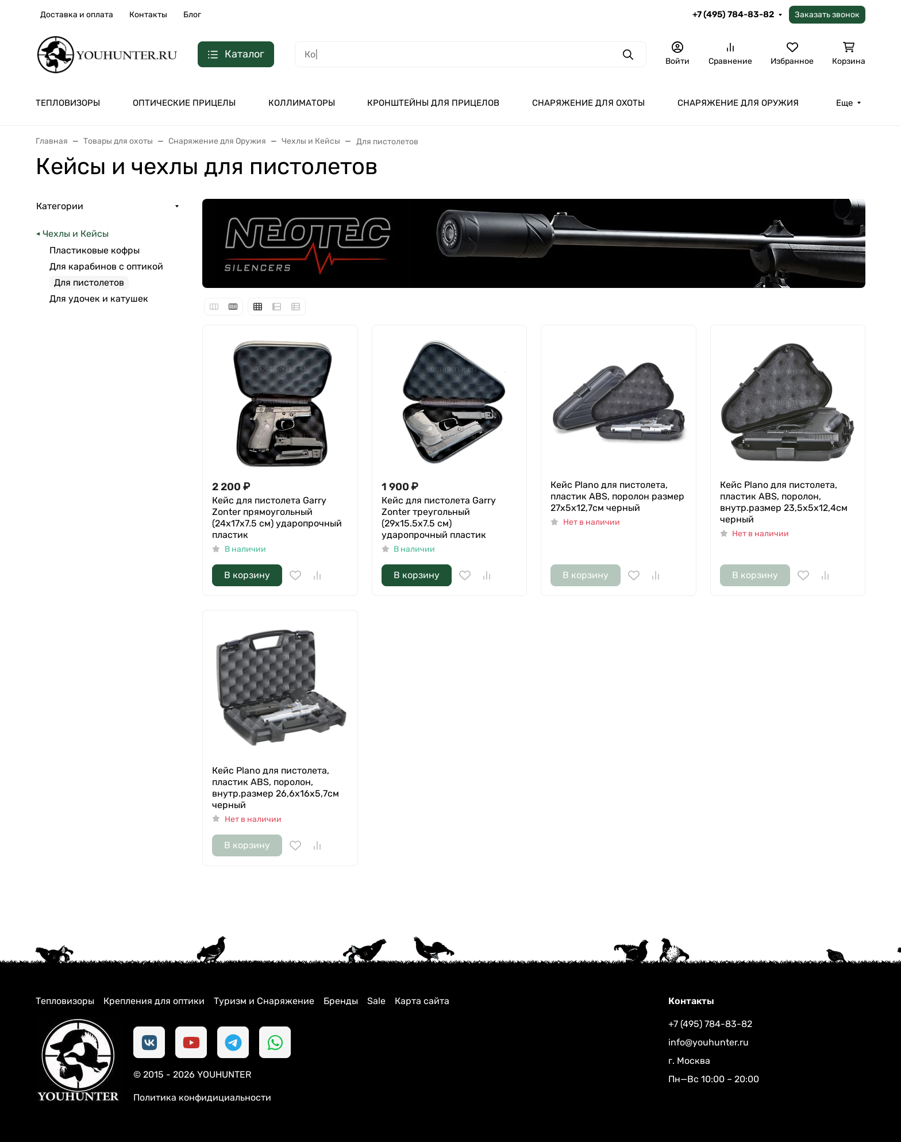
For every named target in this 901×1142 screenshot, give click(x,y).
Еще (844, 103)
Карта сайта (422, 1000)
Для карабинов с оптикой (106, 266)
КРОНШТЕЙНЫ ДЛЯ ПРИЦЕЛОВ (433, 103)
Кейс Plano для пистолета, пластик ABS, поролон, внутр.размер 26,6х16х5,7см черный (275, 787)
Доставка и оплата (76, 15)
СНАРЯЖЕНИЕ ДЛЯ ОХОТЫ (588, 103)
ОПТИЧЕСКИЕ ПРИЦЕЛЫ (184, 103)
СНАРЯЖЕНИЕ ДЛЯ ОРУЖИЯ (738, 103)
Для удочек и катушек (98, 298)
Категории (59, 206)
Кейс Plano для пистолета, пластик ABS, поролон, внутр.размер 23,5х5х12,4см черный (784, 502)
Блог (192, 15)
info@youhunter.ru (708, 1042)
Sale (376, 1000)
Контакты (148, 15)
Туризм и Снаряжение (264, 1000)
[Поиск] (470, 54)
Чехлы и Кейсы (76, 233)
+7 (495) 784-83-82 (733, 14)
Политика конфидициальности (202, 1097)
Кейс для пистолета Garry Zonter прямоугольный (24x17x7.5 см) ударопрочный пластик (277, 517)
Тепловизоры (65, 1000)
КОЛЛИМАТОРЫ (301, 103)
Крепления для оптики (154, 1000)
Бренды (341, 1000)
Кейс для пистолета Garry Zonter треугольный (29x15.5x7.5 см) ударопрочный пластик (439, 517)
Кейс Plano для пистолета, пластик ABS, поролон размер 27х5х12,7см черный (617, 496)
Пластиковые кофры (94, 250)
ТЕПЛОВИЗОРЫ (68, 103)
